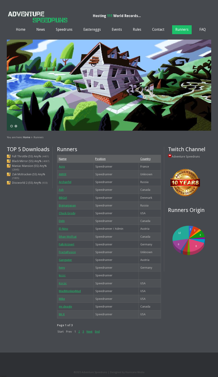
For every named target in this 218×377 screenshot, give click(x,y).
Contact (158, 30)
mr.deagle (65, 306)
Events (117, 30)
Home (20, 30)
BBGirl (63, 197)
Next (89, 331)
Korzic (63, 283)
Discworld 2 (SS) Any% (26, 182)
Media (140, 372)
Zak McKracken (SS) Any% (28, 174)
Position (100, 158)
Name (63, 158)
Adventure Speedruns (186, 156)
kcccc (62, 275)
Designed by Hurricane (123, 372)
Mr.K (62, 314)
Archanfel (65, 182)
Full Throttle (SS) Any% (26, 156)
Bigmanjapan (67, 205)
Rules (137, 30)
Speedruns (64, 30)
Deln (62, 221)
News (40, 30)
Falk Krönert (66, 244)
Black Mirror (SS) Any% (27, 161)
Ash (61, 189)
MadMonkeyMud (70, 291)
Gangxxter (65, 260)
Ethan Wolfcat (68, 236)
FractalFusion (67, 252)
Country (145, 158)
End (97, 331)
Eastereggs (92, 30)
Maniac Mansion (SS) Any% (29, 166)
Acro (62, 166)
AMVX (62, 174)
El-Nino (63, 228)
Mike (62, 299)
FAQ (202, 30)
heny (62, 267)
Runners (181, 30)
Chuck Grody (67, 213)
